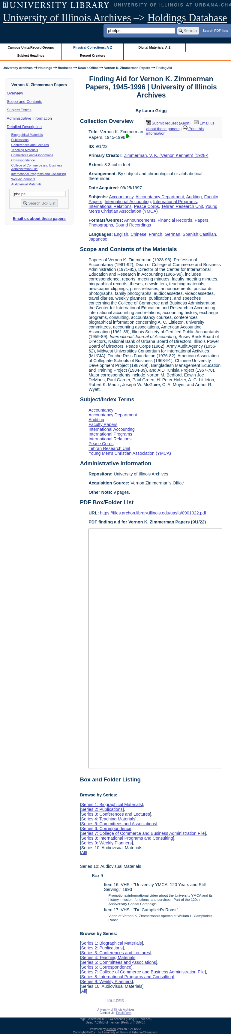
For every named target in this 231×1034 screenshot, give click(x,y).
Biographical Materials (27, 134)
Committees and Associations (32, 155)
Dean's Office (88, 68)
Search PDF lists (215, 30)
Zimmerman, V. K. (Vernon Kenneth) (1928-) (166, 155)
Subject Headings (30, 55)
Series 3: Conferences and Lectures (115, 814)
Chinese (138, 234)
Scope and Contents (24, 101)
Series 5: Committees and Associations (118, 823)
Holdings (45, 68)
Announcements (139, 220)
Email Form (123, 1013)
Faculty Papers (102, 424)
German (172, 234)
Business (65, 68)
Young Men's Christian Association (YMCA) (152, 209)
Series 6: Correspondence (106, 828)
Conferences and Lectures (30, 145)
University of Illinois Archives (67, 18)
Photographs (100, 225)
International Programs (175, 201)
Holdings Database (187, 18)
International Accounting (128, 201)
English (121, 234)
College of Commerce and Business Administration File (36, 167)
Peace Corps (146, 206)
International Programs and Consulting (38, 174)
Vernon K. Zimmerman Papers (127, 68)
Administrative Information (29, 118)
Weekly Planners (23, 179)
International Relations (109, 206)
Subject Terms (19, 110)
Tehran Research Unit (182, 206)
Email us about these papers (39, 218)
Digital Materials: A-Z (154, 47)
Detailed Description (24, 126)
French (155, 234)
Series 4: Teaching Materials (108, 819)
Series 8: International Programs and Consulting (127, 838)
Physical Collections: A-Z (92, 47)
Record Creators (92, 55)
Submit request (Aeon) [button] (168, 123)
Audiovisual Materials (26, 184)
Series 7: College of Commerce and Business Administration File (143, 833)
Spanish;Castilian (199, 234)
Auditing (194, 196)
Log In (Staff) (115, 1000)
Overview (15, 93)
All (83, 852)
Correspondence (23, 160)
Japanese (97, 239)
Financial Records (175, 220)
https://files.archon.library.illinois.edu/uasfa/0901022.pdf (153, 513)
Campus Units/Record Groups (31, 47)
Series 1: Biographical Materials (111, 804)
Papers (201, 220)
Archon (111, 1029)
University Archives (17, 68)
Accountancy (121, 196)
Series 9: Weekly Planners (106, 843)
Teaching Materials (24, 150)
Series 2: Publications (101, 809)
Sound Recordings (133, 225)
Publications (19, 140)
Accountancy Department (160, 196)
